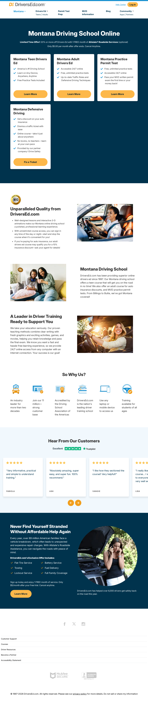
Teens (38, 14)
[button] (70, 502)
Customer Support (9, 639)
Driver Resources (8, 649)
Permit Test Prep (64, 13)
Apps (122, 14)
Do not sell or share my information (121, 693)
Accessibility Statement (11, 660)
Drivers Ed (42, 11)
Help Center (121, 4)
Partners (129, 14)
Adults (45, 14)
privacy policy (80, 693)
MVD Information (88, 13)
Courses (4, 644)
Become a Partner (8, 655)
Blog (108, 11)
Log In (133, 4)
